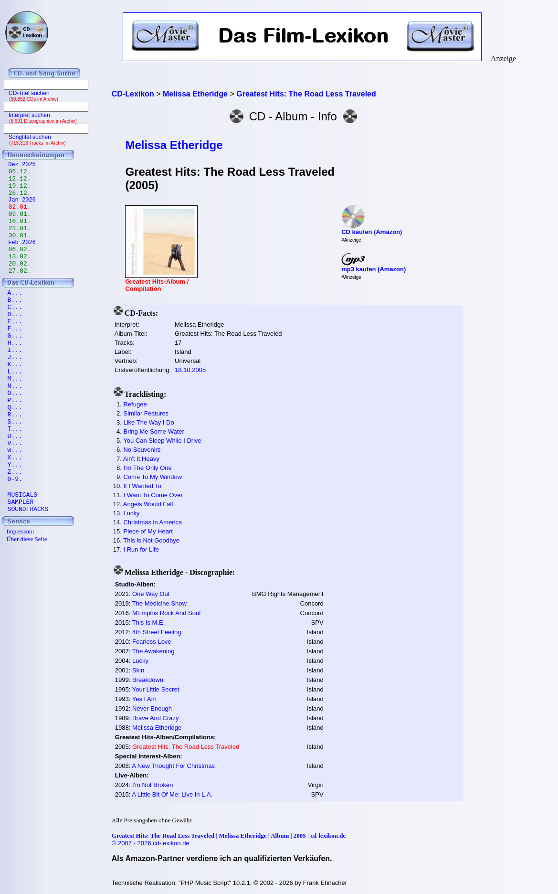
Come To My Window (152, 476)
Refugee (135, 404)
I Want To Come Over (152, 495)
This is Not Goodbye (151, 540)
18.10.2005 (190, 369)
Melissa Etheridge (173, 144)
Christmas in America (152, 522)
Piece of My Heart (147, 531)
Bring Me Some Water (153, 431)
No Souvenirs (141, 449)
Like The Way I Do (148, 422)
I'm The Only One (147, 467)
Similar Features (145, 413)
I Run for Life (140, 549)
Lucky (131, 513)
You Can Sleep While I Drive (162, 440)
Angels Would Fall (148, 504)
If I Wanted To (142, 486)
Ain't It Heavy (141, 458)
